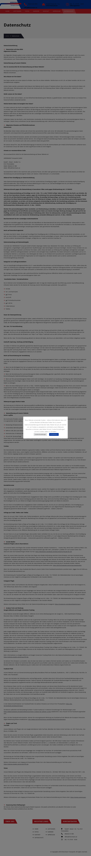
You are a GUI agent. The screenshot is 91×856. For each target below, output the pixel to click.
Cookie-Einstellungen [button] (40, 434)
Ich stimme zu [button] (54, 434)
